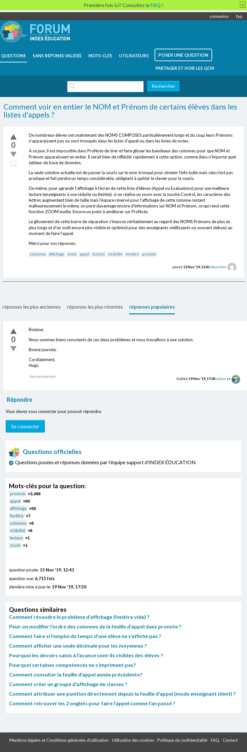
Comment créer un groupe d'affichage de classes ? (68, 684)
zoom (72, 254)
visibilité (115, 254)
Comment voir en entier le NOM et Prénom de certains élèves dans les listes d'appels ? (120, 110)
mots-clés (100, 55)
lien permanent (43, 376)
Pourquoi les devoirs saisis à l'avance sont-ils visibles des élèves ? (86, 655)
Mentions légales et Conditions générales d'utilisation (58, 740)
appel (84, 254)
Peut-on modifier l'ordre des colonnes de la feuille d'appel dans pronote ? (95, 626)
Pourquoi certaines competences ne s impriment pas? (72, 665)
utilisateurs (134, 55)
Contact (230, 740)
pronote (149, 254)
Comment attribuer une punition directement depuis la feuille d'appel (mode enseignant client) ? (122, 694)
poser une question (183, 55)
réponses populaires (152, 307)
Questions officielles (45, 451)
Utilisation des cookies (133, 740)
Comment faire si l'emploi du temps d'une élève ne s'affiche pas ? (85, 636)
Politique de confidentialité (182, 740)
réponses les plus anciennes (32, 307)
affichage (56, 254)
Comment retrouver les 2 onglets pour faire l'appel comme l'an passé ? (92, 703)
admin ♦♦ (223, 378)
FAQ (215, 740)
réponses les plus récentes (95, 307)
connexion (219, 16)
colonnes (38, 254)
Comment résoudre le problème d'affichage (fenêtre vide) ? (79, 617)
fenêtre (132, 254)
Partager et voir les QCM (184, 68)
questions (13, 55)
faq (239, 16)
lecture (98, 254)
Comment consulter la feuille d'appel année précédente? (75, 674)
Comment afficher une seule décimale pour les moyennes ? (78, 646)
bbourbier (219, 267)
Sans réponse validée (57, 55)
